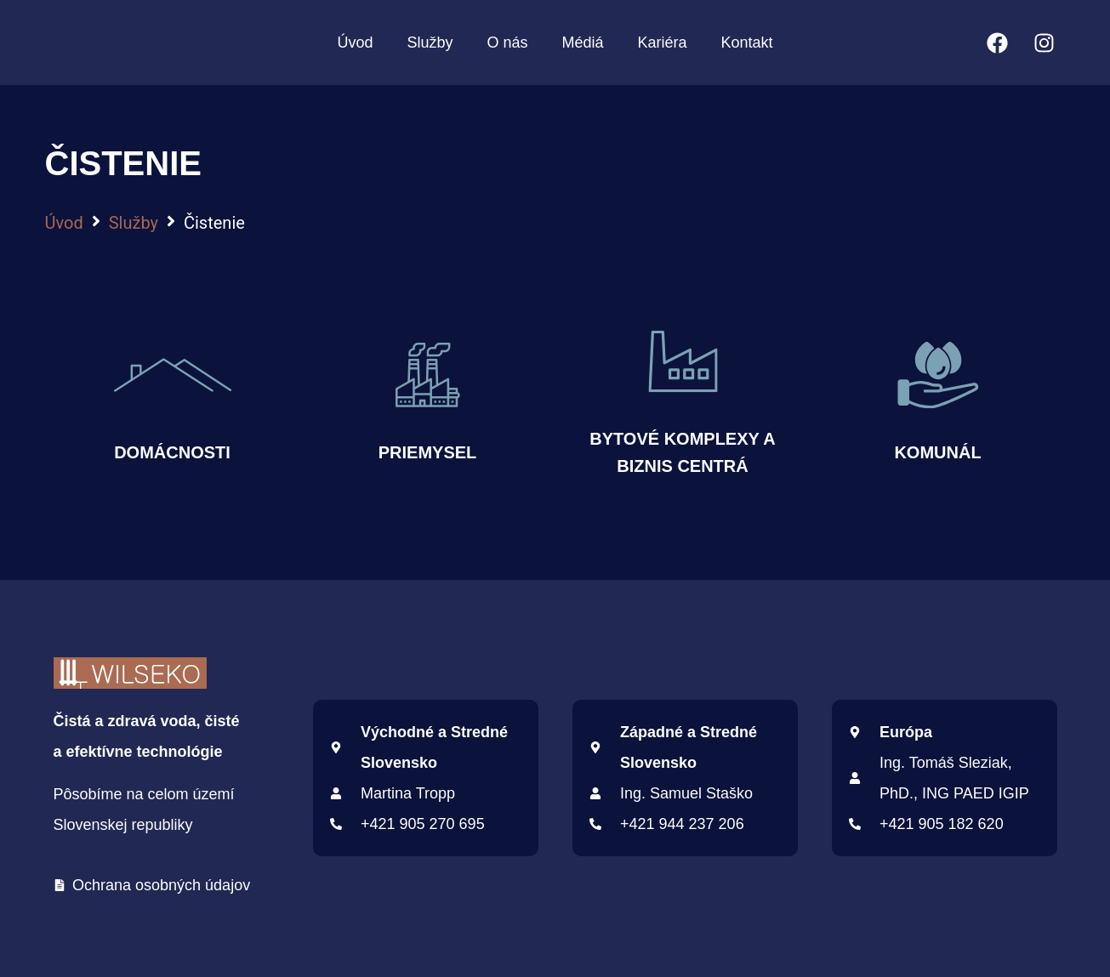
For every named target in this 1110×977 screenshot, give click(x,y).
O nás (507, 42)
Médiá (582, 42)
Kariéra (662, 42)
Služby (430, 42)
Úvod (355, 42)
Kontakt (747, 42)
